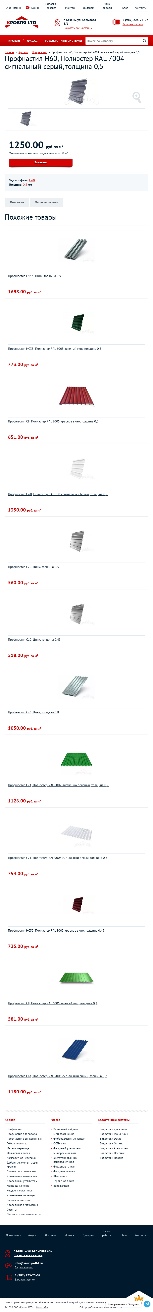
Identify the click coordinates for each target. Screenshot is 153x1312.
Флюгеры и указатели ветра (24, 1214)
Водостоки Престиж (112, 1153)
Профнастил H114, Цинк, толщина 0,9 (34, 276)
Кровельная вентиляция (22, 1176)
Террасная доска (63, 1181)
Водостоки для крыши (114, 1129)
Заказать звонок (133, 24)
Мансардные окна (18, 1185)
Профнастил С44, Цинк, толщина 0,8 (33, 712)
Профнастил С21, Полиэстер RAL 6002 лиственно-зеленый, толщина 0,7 (58, 785)
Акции (35, 8)
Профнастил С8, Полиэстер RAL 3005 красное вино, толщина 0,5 (53, 421)
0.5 (25, 185)
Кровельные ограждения (22, 1205)
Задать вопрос (24, 1267)
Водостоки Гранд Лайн (114, 1134)
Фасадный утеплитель (67, 1148)
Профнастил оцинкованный (24, 1138)
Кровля (14, 41)
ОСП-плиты (60, 1143)
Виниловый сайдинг (65, 1129)
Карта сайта (42, 1307)
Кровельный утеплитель (22, 1181)
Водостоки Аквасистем (114, 1148)
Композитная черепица (21, 1158)
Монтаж (70, 8)
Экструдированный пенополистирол (65, 1160)
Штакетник (60, 1176)
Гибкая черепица (17, 1143)
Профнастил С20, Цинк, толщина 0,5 (33, 567)
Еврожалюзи (61, 1185)
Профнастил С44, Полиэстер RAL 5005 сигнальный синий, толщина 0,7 (57, 1076)
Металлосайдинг (63, 1134)
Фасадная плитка (64, 1171)
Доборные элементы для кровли (22, 1164)
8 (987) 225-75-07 (135, 20)
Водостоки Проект (111, 1158)
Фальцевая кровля (18, 1153)
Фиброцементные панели (69, 1138)
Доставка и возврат (51, 6)
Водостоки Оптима (111, 1143)
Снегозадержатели (18, 1200)
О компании (13, 8)
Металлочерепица (18, 1148)
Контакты (140, 8)
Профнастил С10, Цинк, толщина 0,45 (34, 639)
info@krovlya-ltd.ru (29, 1263)
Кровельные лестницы (21, 1195)
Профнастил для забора (22, 1134)
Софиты (12, 1209)
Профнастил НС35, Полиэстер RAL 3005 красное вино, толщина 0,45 (56, 930)
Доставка (50, 1235)
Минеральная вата (64, 1153)
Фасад (32, 41)
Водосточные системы (63, 41)
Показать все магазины (78, 28)
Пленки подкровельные (21, 1171)
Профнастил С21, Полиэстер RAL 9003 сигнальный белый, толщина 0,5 (57, 858)
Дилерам (88, 8)
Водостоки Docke (110, 1138)
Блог (125, 8)
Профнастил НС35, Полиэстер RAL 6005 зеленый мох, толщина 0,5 (54, 349)
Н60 (32, 180)
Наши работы (107, 6)
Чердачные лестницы (20, 1190)
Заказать (40, 162)
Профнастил (14, 1129)
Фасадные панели (64, 1166)
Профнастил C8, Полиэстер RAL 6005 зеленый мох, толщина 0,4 (52, 1003)
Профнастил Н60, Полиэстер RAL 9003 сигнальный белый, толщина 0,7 (58, 494)
